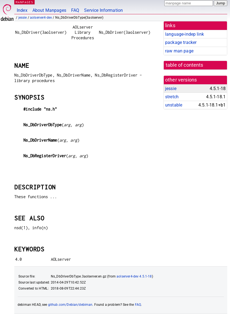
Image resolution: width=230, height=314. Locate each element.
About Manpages (49, 10)
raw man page (179, 51)
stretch (172, 96)
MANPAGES (24, 2)
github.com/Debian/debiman (70, 305)
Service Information (103, 10)
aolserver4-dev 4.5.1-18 (134, 276)
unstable (173, 105)
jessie (22, 17)
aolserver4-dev (41, 17)
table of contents (184, 65)
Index (22, 10)
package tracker (180, 42)
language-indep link (184, 34)
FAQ (75, 10)
